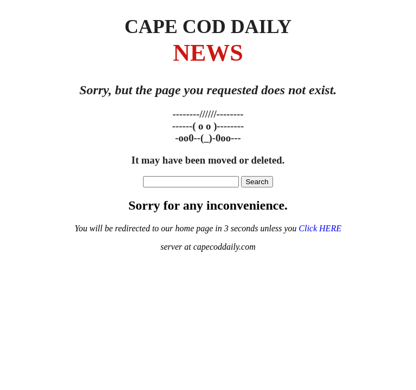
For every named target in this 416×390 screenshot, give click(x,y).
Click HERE (320, 228)
